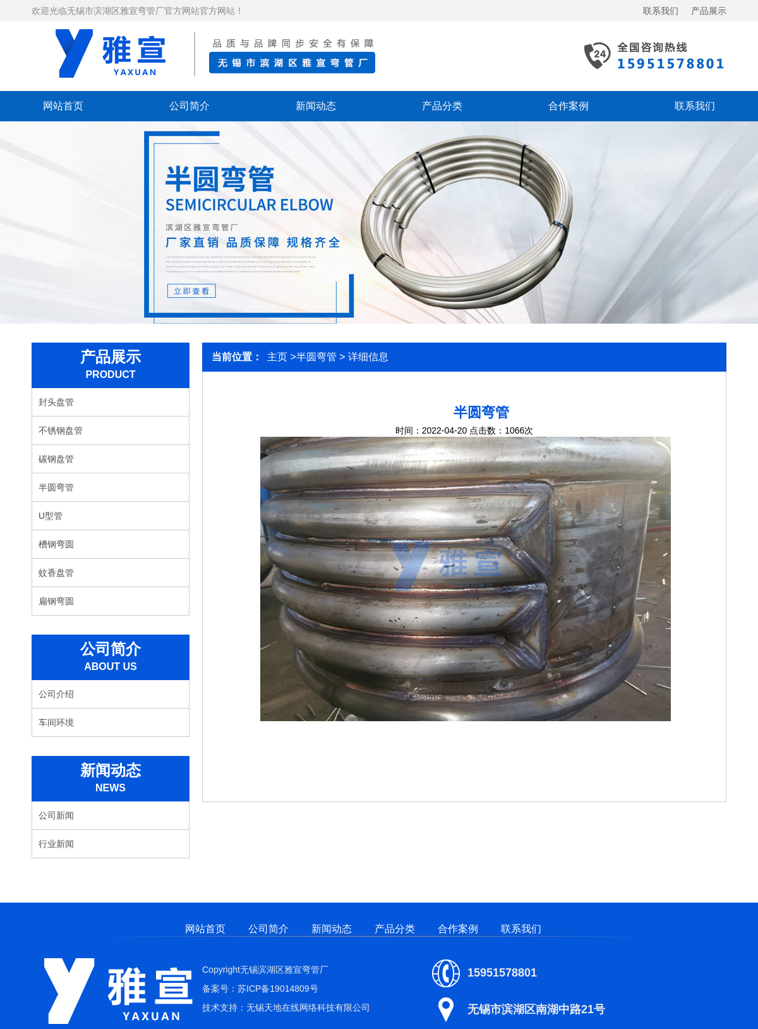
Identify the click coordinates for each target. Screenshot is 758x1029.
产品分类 (442, 105)
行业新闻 (56, 844)
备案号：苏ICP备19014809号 (260, 988)
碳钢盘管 (56, 459)
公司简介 (189, 105)
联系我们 (660, 11)
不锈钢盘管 (61, 430)
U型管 (51, 516)
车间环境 (56, 722)
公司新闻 (56, 815)
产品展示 (708, 11)
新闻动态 (316, 105)
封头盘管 (56, 402)
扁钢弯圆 (56, 601)
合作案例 (568, 105)
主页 (277, 356)
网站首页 (63, 105)
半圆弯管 (56, 487)
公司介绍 (56, 694)
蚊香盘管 (56, 573)
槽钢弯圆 (56, 544)
